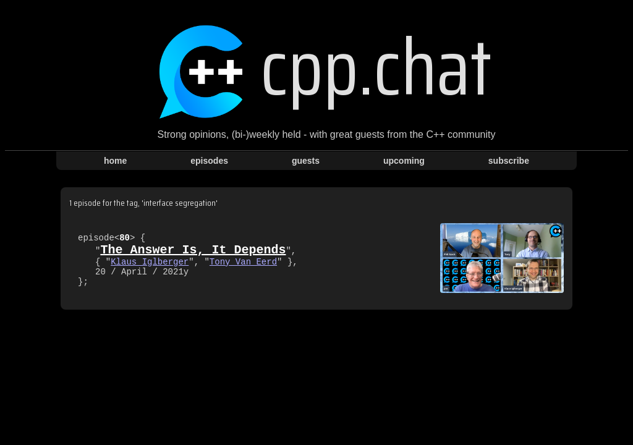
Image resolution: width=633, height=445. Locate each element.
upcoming (404, 161)
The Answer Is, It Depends (193, 248)
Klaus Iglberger (150, 262)
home (115, 161)
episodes (209, 161)
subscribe (508, 161)
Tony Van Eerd (243, 262)
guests (306, 161)
